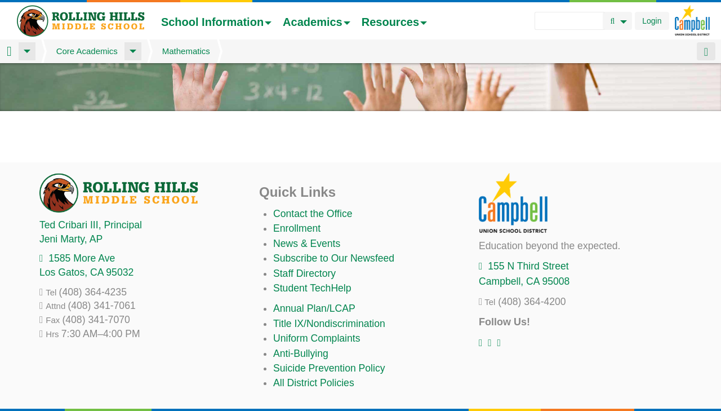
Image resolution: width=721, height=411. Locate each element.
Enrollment (297, 228)
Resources (394, 22)
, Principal (90, 225)
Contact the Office (313, 213)
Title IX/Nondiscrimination (329, 323)
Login (651, 20)
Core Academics (87, 51)
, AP (71, 239)
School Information (216, 22)
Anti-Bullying (300, 353)
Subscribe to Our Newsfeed (333, 258)
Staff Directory (304, 273)
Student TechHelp (312, 288)
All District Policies (313, 382)
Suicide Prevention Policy (329, 368)
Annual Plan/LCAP (314, 308)
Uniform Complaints (316, 338)
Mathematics (186, 51)
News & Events (306, 243)
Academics (316, 22)
